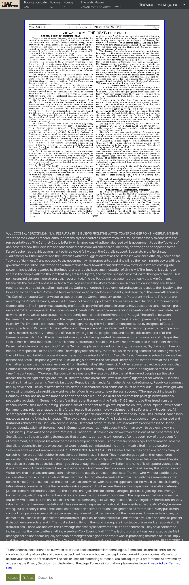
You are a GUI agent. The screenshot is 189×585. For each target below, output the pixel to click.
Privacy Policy (157, 563)
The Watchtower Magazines (159, 5)
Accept (13, 577)
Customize (45, 577)
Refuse (28, 577)
